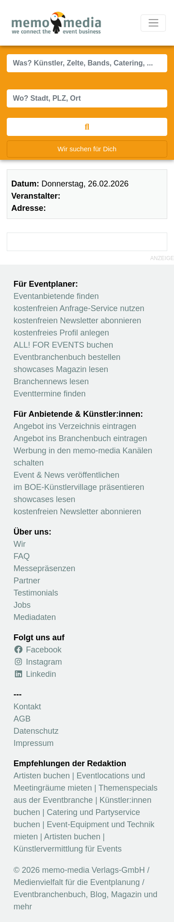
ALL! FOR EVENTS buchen (63, 344)
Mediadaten (35, 617)
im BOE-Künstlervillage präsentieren (79, 487)
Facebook (38, 649)
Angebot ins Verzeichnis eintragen (75, 426)
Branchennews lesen (51, 381)
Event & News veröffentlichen (66, 475)
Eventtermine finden (50, 393)
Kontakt (27, 706)
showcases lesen (44, 499)
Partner (27, 580)
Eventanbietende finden (56, 296)
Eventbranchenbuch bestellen (67, 357)
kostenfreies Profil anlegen (61, 332)
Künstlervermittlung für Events (68, 848)
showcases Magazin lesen (61, 369)
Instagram (38, 661)
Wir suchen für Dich (87, 149)
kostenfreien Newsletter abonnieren (77, 320)
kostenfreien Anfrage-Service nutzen (79, 308)
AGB (22, 718)
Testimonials (36, 592)
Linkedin (35, 674)
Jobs (22, 605)
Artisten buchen (42, 775)
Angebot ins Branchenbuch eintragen (80, 438)
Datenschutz (36, 731)
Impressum (34, 743)
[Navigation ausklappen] (153, 23)
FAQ (22, 556)
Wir (20, 544)
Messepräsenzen (44, 568)
